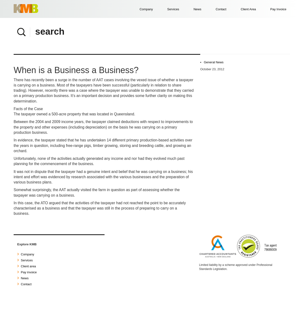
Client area (26, 266)
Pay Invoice (278, 9)
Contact (221, 9)
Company (146, 9)
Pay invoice (27, 272)
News (197, 9)
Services (173, 9)
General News (213, 62)
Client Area (248, 9)
